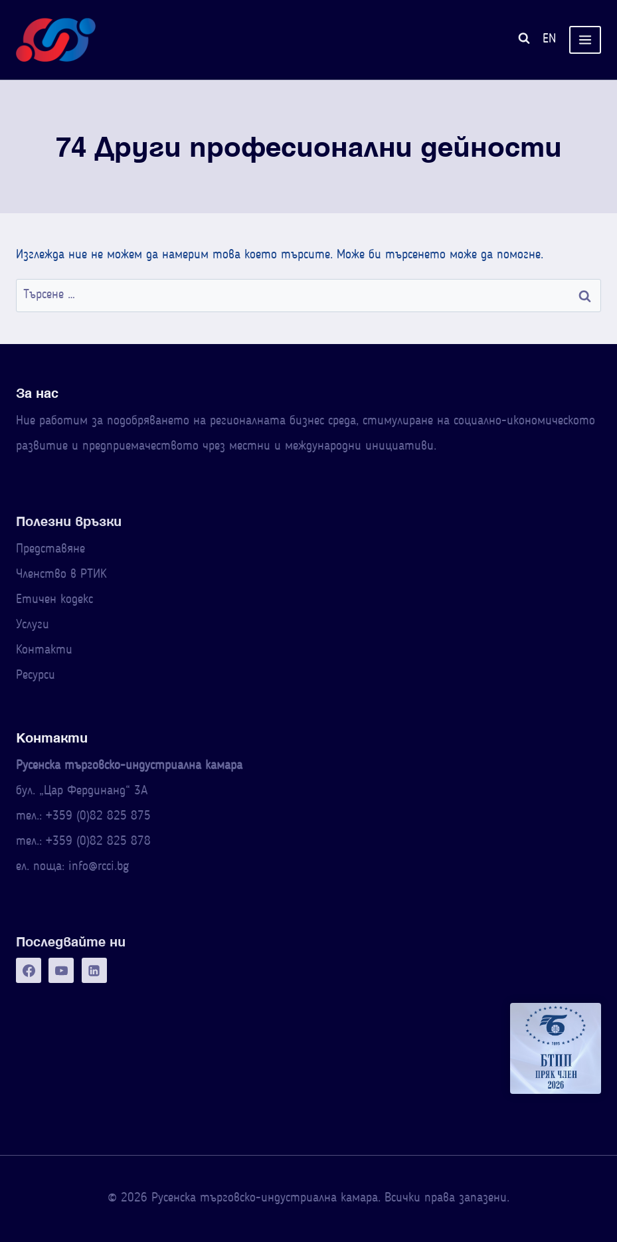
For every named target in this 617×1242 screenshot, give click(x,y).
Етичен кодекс (54, 600)
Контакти (44, 650)
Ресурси (35, 675)
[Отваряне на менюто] (585, 40)
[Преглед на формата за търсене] (524, 40)
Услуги (32, 625)
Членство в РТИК (61, 575)
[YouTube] (61, 970)
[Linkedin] (94, 970)
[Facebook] (28, 970)
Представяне (50, 549)
